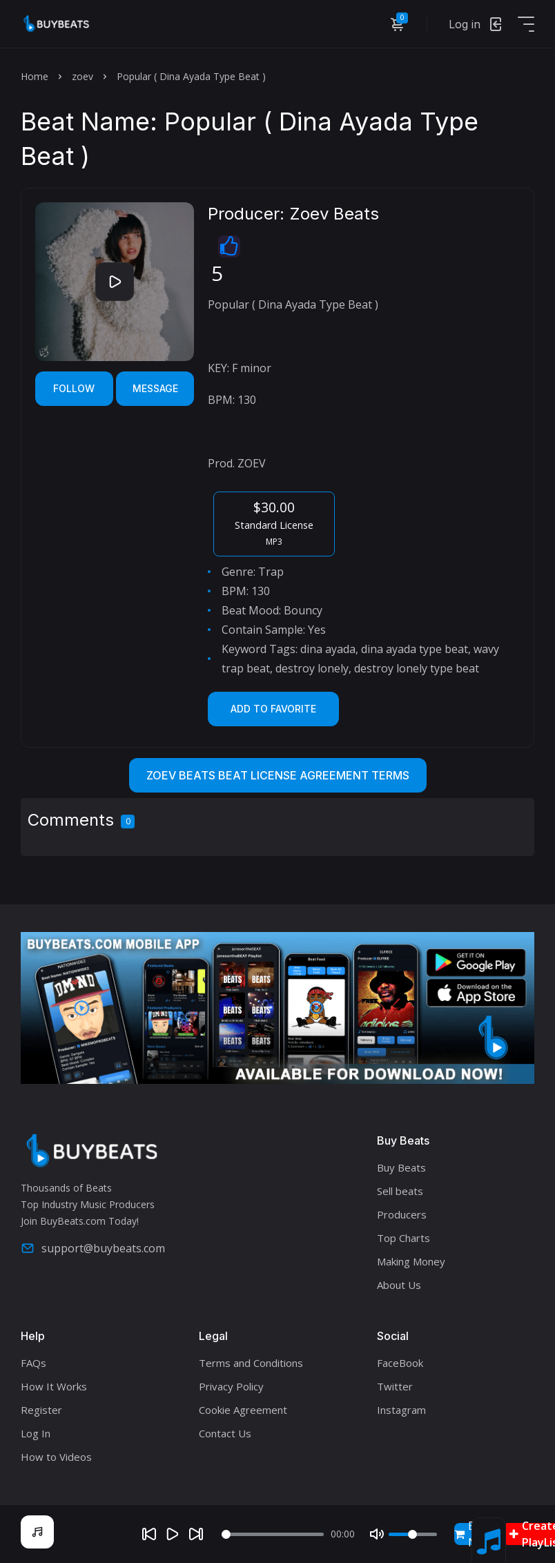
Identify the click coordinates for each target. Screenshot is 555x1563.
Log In (35, 1433)
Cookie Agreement (243, 1410)
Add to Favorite (273, 709)
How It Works (54, 1386)
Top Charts (403, 1238)
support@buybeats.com (93, 1248)
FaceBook (400, 1363)
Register (41, 1410)
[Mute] (377, 1534)
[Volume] (413, 1534)
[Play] (172, 1534)
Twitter (395, 1386)
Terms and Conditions (251, 1363)
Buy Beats (401, 1167)
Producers (402, 1214)
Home (34, 76)
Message (155, 388)
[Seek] (273, 1534)
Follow (74, 388)
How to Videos (56, 1457)
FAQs (33, 1363)
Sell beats (400, 1191)
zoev (82, 76)
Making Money (411, 1261)
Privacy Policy (231, 1386)
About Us (399, 1285)
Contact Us (225, 1433)
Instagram (401, 1410)
